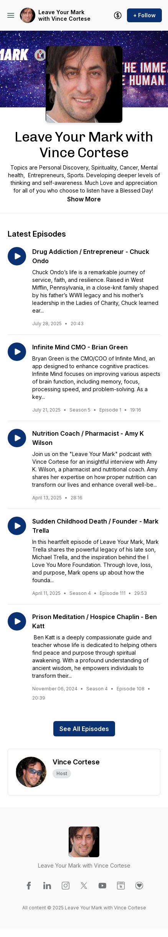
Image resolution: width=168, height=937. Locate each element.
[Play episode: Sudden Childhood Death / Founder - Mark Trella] (17, 526)
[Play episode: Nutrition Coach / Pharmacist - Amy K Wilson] (17, 438)
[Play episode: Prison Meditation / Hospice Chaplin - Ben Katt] (17, 621)
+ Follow (144, 15)
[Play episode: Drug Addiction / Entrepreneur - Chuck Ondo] (17, 256)
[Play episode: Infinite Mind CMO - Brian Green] (17, 352)
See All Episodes (84, 729)
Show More (84, 199)
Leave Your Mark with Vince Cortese (64, 15)
